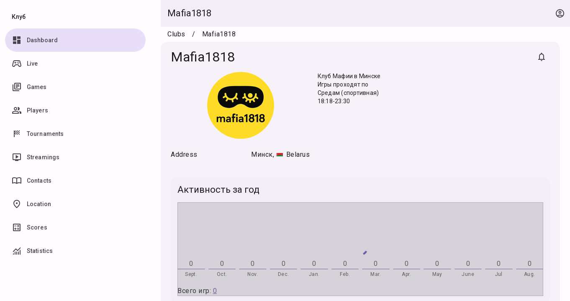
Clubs (176, 34)
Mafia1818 (189, 13)
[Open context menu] (560, 13)
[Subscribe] (541, 56)
